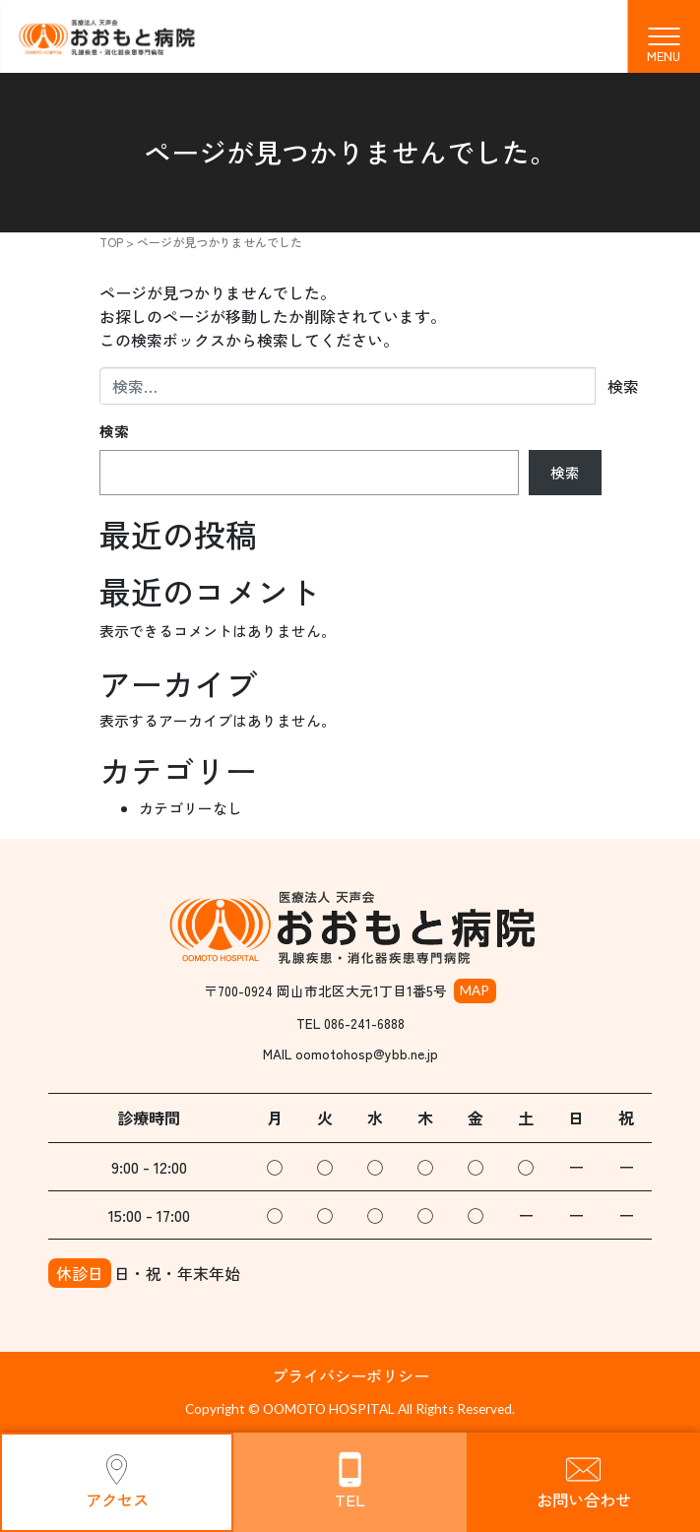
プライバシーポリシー (350, 1375)
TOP (111, 241)
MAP (474, 990)
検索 (114, 430)
